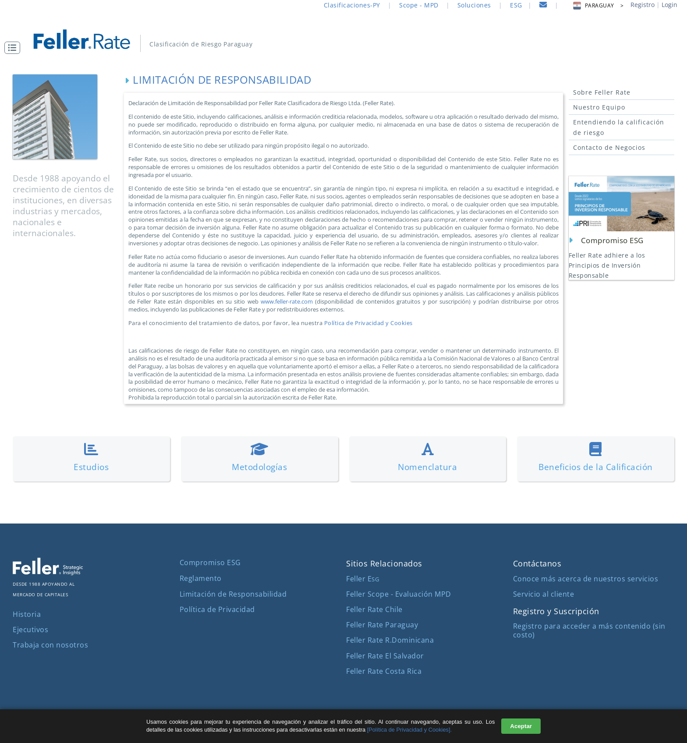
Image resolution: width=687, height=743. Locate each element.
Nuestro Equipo (599, 107)
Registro (642, 4)
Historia (27, 614)
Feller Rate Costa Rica (383, 671)
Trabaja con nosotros (50, 645)
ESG (516, 5)
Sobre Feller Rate (601, 92)
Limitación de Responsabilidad (233, 594)
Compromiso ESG (210, 562)
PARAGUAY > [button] (597, 5)
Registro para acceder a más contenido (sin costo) (589, 630)
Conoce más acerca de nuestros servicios (586, 579)
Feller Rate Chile (374, 609)
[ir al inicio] (87, 38)
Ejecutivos (30, 629)
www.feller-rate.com (287, 301)
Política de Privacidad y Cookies (368, 323)
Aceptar (521, 726)
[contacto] (543, 6)
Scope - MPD (419, 5)
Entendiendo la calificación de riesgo (618, 127)
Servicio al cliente (543, 594)
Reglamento (201, 578)
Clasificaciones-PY (352, 5)
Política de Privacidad (217, 609)
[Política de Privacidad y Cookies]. (409, 729)
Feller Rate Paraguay (382, 625)
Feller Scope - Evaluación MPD (398, 594)
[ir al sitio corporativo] (48, 572)
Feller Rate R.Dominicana (390, 640)
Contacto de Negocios (609, 147)
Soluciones (474, 5)
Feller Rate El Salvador (385, 656)
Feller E (362, 579)
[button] (14, 48)
